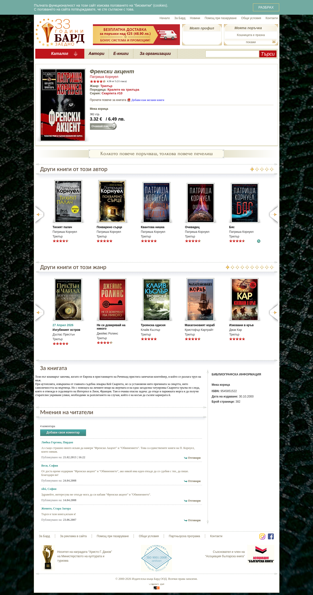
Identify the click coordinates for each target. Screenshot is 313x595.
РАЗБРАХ (266, 7)
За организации (155, 53)
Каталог (59, 53)
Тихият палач (62, 227)
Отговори (194, 457)
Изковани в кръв (241, 325)
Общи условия (251, 18)
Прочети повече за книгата (108, 100)
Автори (96, 53)
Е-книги (121, 53)
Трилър (106, 86)
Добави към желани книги (147, 100)
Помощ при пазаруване (221, 18)
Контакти (272, 18)
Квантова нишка (152, 227)
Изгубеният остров (66, 330)
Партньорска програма (184, 536)
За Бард (179, 18)
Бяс (232, 227)
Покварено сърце (109, 227)
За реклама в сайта (73, 536)
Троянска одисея (153, 325)
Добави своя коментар (63, 432)
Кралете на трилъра (123, 89)
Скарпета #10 (112, 93)
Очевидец (192, 227)
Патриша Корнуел (104, 77)
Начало (165, 18)
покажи (251, 42)
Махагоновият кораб (200, 325)
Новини (195, 18)
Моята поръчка (248, 28)
